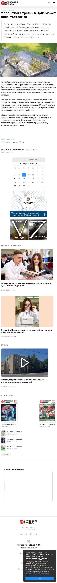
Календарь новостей (28, 160)
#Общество (11, 139)
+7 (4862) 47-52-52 (24, 545)
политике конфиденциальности (37, 574)
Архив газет (7, 395)
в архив (6, 454)
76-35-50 (36, 545)
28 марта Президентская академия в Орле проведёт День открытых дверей (26, 284)
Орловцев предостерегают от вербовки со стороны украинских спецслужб (22, 381)
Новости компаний (11, 245)
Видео (4, 345)
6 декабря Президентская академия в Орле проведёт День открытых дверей (27, 331)
